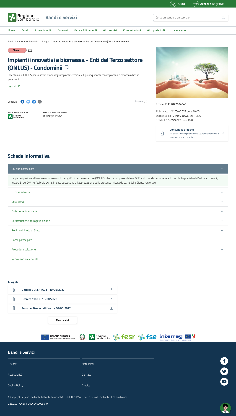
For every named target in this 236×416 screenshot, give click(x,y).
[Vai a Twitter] (224, 371)
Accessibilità (15, 374)
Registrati (218, 3)
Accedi (204, 3)
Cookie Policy (15, 385)
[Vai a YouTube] (224, 382)
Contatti (86, 374)
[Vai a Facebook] (224, 361)
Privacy (12, 364)
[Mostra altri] (62, 320)
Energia (45, 41)
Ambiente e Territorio (27, 41)
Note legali (88, 364)
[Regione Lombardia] (41, 17)
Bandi (10, 41)
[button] (66, 67)
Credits (86, 385)
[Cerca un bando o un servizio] (190, 17)
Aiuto (181, 3)
